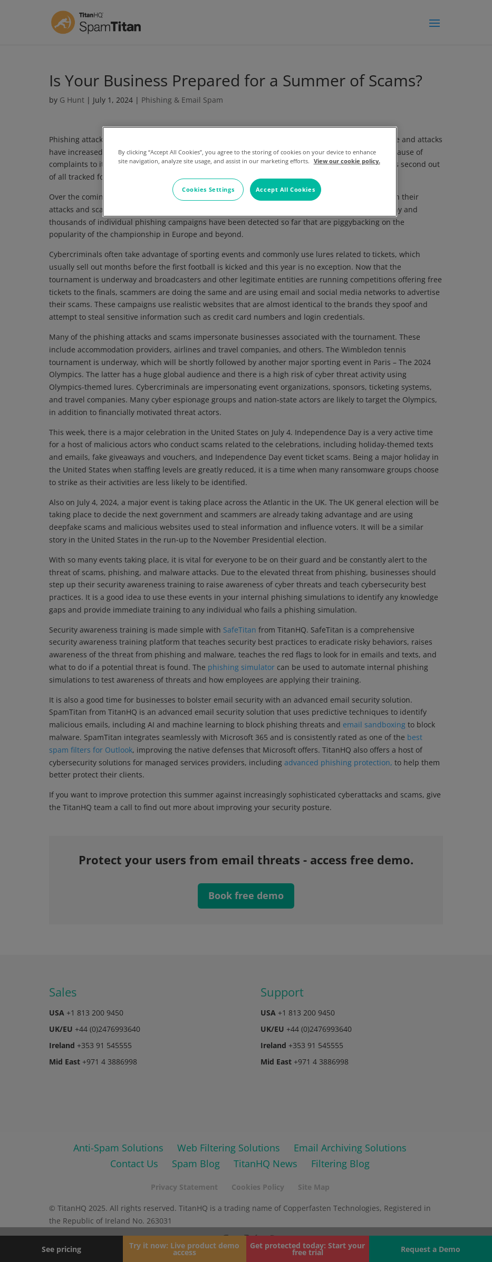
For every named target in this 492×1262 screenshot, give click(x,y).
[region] (250, 171)
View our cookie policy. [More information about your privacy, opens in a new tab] (347, 161)
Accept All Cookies (285, 189)
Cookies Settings (208, 189)
